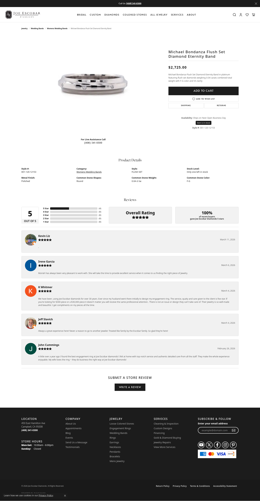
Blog (68, 433)
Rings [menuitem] (113, 437)
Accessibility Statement (225, 486)
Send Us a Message (76, 442)
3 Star (46, 215)
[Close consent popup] (65, 496)
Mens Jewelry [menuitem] (117, 461)
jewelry (24, 28)
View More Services (164, 447)
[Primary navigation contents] (137, 14)
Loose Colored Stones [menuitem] (122, 423)
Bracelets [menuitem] (115, 456)
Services (177, 14)
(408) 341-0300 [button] (133, 3)
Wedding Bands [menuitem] (118, 433)
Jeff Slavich (45, 319)
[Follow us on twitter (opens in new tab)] (209, 445)
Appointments (74, 428)
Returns (221, 105)
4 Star (46, 211)
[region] (93, 85)
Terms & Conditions (200, 486)
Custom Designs (163, 428)
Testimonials (73, 447)
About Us (71, 423)
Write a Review (130, 387)
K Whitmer (45, 287)
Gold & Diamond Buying (167, 437)
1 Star (46, 221)
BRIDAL (82, 14)
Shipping (186, 105)
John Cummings (48, 345)
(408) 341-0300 (93, 142)
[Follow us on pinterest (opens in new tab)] (233, 445)
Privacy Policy (180, 486)
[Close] (256, 4)
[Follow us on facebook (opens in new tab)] (217, 445)
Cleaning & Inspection (166, 423)
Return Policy (162, 486)
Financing (159, 433)
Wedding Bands (37, 28)
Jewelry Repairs (162, 442)
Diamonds (111, 14)
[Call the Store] (29, 430)
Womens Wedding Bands (57, 28)
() (100, 208)
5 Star (46, 208)
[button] (234, 14)
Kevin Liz (44, 236)
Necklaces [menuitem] (115, 447)
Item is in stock (203, 122)
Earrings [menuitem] (114, 442)
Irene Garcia (46, 261)
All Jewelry (159, 14)
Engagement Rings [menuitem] (120, 428)
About (191, 14)
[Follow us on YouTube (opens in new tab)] (201, 445)
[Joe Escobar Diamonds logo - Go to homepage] (22, 14)
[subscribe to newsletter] (233, 430)
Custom (95, 14)
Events (69, 437)
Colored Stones (135, 14)
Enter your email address (213, 423)
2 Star (46, 218)
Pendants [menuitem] (115, 451)
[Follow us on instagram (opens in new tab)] (225, 445)
